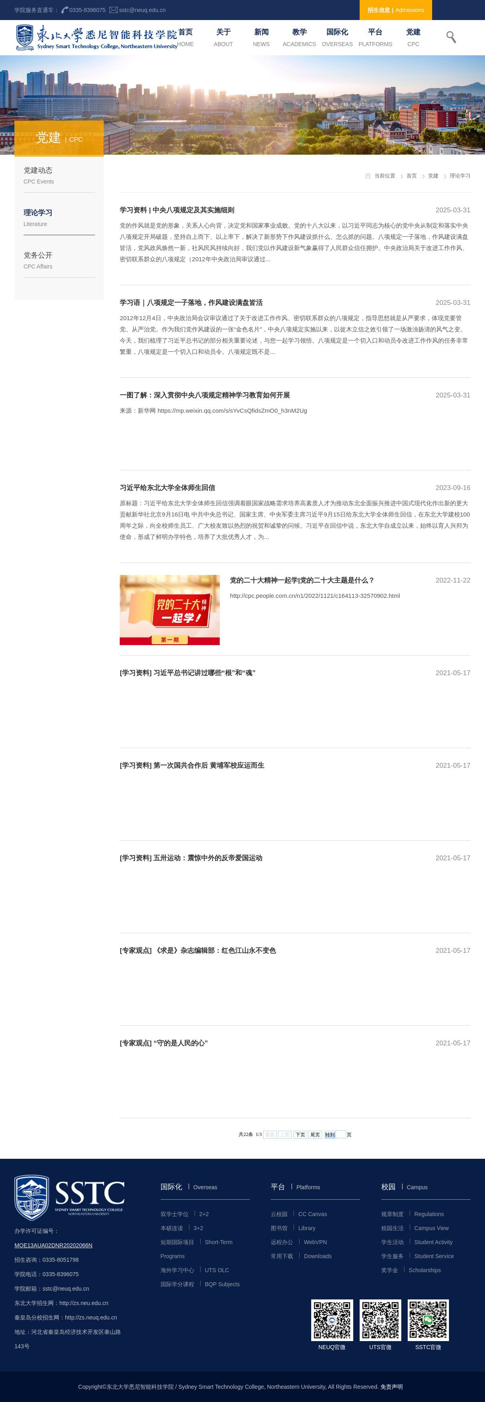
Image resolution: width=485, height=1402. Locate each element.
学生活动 (417, 1242)
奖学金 (411, 1270)
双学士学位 (185, 1214)
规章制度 (412, 1214)
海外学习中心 (195, 1270)
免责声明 (391, 1387)
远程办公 (299, 1242)
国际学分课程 (200, 1284)
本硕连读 (182, 1228)
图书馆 (293, 1228)
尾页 (315, 1135)
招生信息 (396, 10)
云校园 (299, 1214)
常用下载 (301, 1256)
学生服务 (417, 1256)
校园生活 (415, 1228)
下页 (300, 1135)
